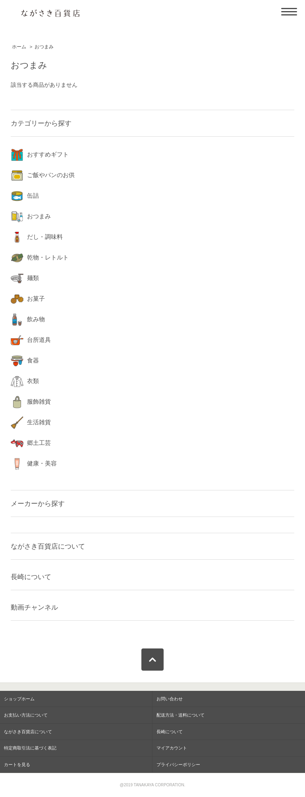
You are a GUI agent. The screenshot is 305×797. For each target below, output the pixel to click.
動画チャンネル (34, 607)
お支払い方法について (26, 715)
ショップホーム (19, 698)
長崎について (31, 577)
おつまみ (44, 47)
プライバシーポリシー (178, 764)
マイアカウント (171, 748)
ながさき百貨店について (48, 546)
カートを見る (17, 764)
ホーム (19, 47)
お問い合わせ (169, 698)
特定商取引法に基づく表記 (30, 748)
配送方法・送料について (180, 715)
